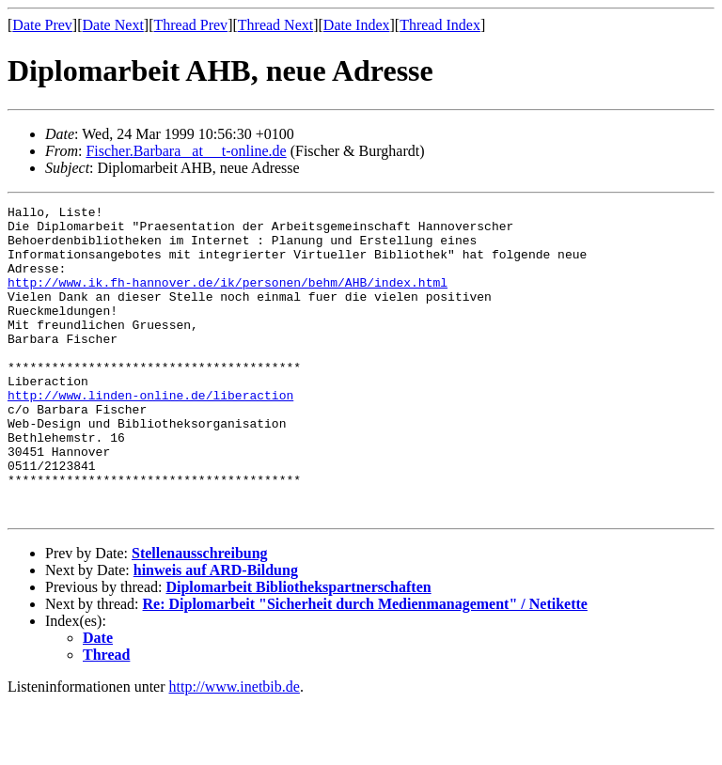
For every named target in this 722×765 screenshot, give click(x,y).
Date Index (356, 25)
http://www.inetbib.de (234, 749)
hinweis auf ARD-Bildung (215, 632)
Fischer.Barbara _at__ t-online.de (186, 151)
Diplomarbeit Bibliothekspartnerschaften (298, 649)
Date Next (113, 25)
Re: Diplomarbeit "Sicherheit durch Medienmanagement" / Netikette (365, 666)
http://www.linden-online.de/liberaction (150, 434)
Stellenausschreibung (200, 615)
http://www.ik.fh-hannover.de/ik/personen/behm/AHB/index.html (227, 298)
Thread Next (275, 25)
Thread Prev (190, 25)
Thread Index (440, 25)
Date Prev (42, 25)
